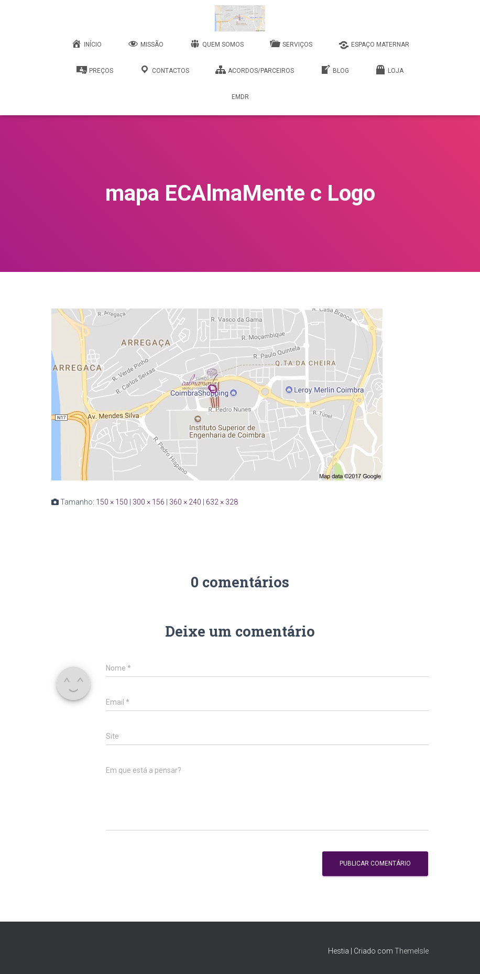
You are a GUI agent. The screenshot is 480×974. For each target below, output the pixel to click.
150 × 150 (112, 502)
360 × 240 (185, 502)
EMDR (240, 97)
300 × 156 (149, 502)
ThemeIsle (412, 951)
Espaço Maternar (374, 45)
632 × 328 (222, 502)
